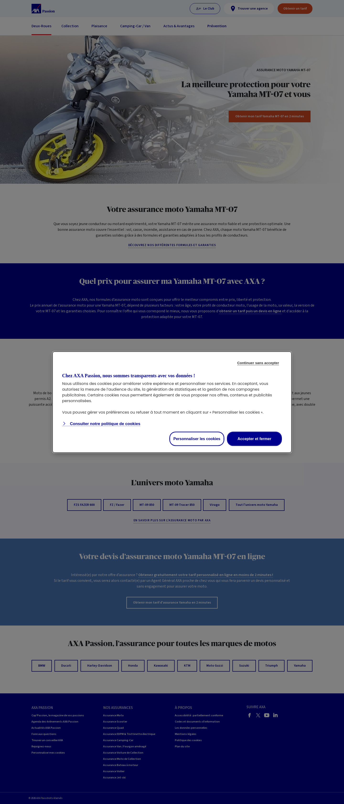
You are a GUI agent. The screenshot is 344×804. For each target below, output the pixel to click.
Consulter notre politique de (104, 423)
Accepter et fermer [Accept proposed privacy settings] (254, 439)
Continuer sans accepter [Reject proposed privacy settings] (258, 363)
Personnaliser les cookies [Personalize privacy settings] (196, 439)
